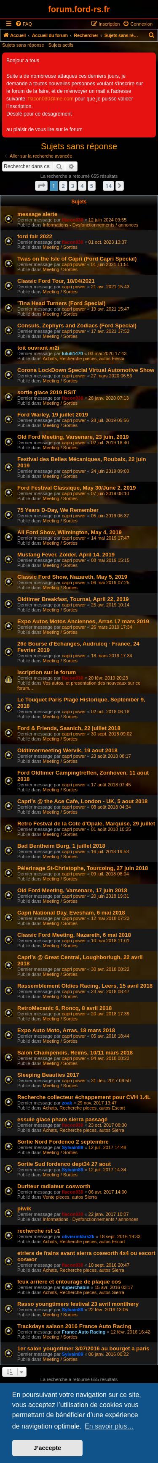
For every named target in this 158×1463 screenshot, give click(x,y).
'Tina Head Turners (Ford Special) (61, 303)
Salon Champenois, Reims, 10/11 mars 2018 (75, 1052)
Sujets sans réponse (23, 44)
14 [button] (108, 186)
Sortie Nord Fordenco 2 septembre (63, 1142)
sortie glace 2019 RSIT (46, 392)
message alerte (37, 214)
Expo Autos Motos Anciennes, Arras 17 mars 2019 (83, 621)
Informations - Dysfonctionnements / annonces (91, 224)
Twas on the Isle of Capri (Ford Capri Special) (77, 259)
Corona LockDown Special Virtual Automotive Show (85, 370)
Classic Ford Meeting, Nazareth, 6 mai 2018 (74, 935)
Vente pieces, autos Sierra (70, 1196)
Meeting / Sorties (60, 247)
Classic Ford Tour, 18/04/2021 (56, 281)
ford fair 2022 (34, 236)
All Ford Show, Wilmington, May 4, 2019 (69, 532)
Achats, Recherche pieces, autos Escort (84, 1107)
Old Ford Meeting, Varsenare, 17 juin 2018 (72, 890)
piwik (24, 1208)
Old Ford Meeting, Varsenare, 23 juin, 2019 (73, 437)
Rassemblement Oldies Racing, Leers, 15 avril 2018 (85, 986)
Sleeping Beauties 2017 (48, 1075)
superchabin (75, 1287)
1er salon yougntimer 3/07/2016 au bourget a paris (83, 1348)
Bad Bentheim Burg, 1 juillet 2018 (61, 846)
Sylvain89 (72, 1147)
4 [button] (81, 186)
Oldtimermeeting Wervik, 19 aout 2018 (67, 750)
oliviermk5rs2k (78, 1236)
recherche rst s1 (38, 1231)
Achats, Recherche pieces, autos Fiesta (84, 358)
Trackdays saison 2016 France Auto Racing (74, 1326)
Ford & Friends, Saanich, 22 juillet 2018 (69, 728)
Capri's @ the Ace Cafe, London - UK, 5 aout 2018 (82, 801)
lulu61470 (72, 353)
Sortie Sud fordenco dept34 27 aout (64, 1164)
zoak (67, 1102)
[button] (41, 186)
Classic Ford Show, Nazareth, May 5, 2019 (72, 577)
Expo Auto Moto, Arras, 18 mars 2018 (66, 1030)
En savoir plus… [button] (109, 1426)
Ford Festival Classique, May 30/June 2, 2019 (76, 488)
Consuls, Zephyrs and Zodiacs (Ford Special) (77, 325)
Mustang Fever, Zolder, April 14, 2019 (66, 554)
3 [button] (72, 186)
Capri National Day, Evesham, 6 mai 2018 (71, 912)
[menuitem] (23, 24)
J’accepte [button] (48, 1448)
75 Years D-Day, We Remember (58, 510)
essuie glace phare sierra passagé (62, 1119)
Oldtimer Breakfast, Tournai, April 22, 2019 (73, 599)
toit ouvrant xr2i (38, 348)
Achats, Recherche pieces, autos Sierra (83, 1130)
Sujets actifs (60, 44)
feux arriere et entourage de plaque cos (69, 1281)
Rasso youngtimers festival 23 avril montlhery (78, 1304)
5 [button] (91, 186)
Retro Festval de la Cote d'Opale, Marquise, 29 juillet (86, 823)
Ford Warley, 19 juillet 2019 (52, 414)
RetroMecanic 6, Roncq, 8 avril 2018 (64, 1008)
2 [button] (63, 186)
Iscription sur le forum (46, 672)
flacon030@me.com (51, 99)
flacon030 (72, 219)
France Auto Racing (84, 1331)
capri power (74, 264)
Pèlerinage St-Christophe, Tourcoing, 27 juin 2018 (82, 868)
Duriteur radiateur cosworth (54, 1186)
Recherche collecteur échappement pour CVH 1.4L (84, 1097)
